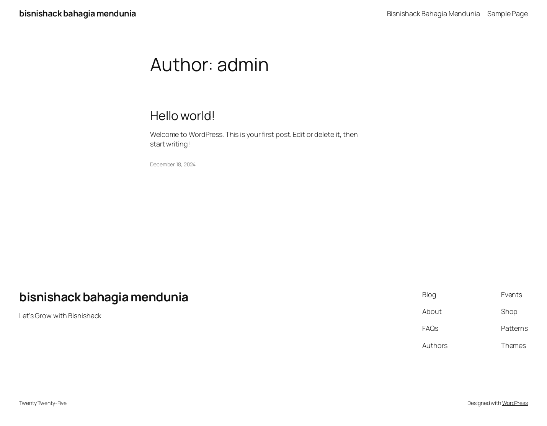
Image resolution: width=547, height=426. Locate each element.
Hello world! (182, 115)
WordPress (515, 402)
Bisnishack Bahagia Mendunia (433, 13)
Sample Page (507, 13)
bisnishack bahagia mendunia (77, 13)
